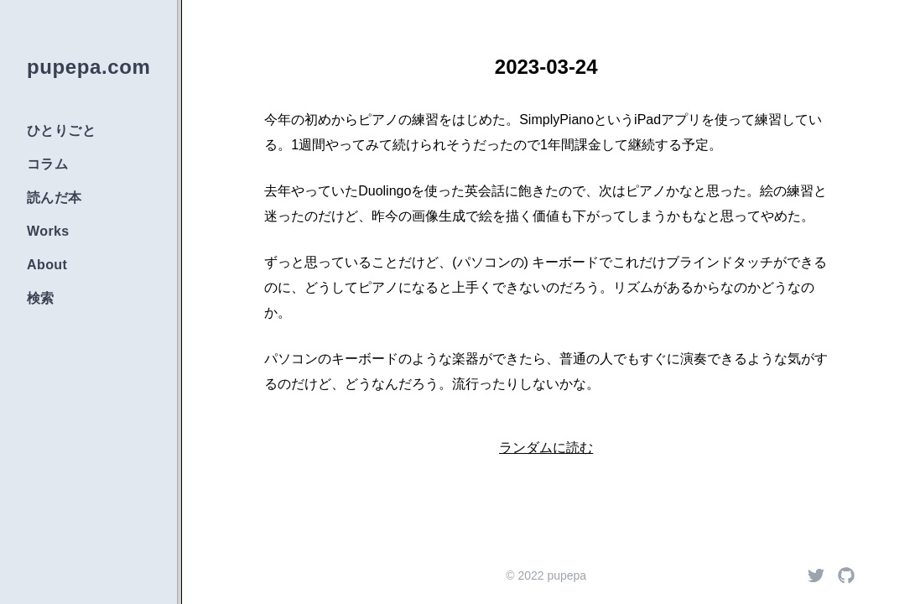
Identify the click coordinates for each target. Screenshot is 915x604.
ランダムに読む (546, 447)
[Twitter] (816, 575)
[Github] (846, 575)
